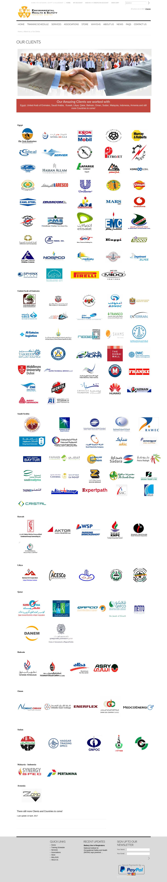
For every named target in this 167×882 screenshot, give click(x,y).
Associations (71, 24)
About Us (108, 24)
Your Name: (121, 849)
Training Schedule (38, 24)
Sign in (88, 3)
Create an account (101, 3)
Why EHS (96, 24)
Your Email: (121, 853)
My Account (77, 3)
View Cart (115, 3)
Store (85, 24)
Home (68, 3)
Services (56, 24)
